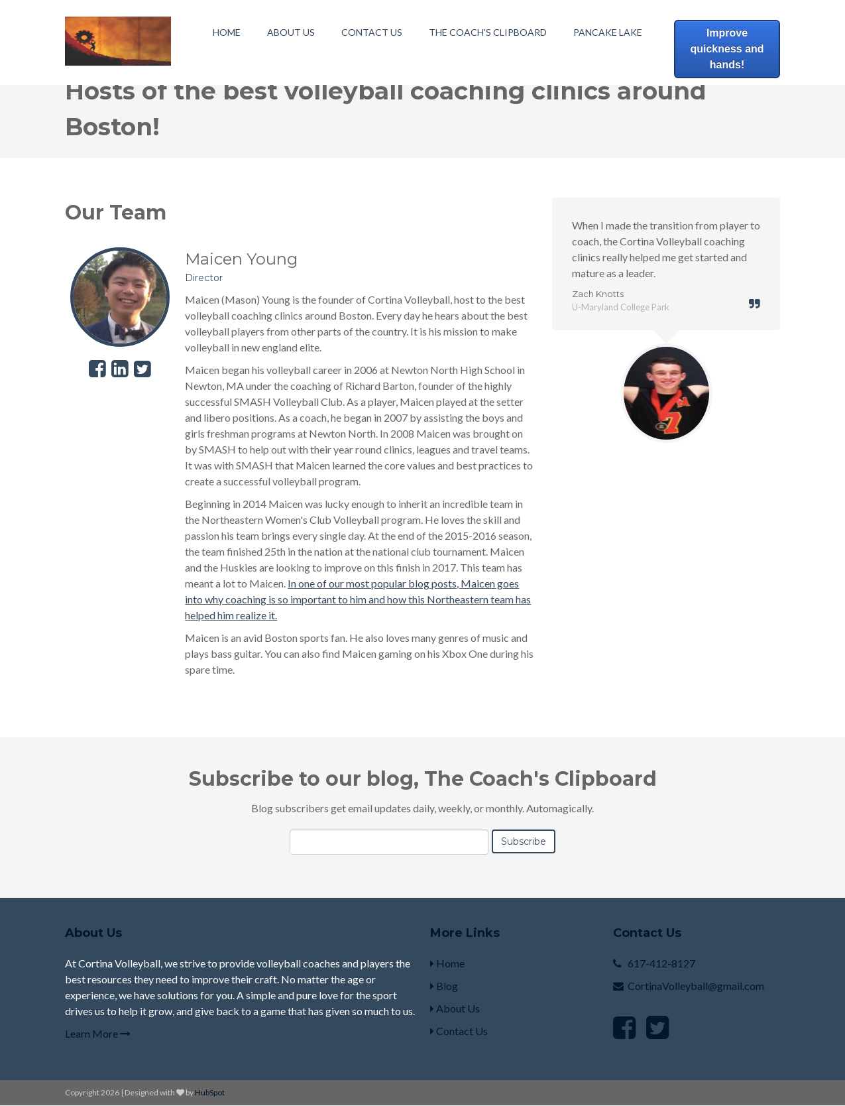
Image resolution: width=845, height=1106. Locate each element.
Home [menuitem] (227, 32)
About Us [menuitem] (291, 32)
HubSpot (210, 1092)
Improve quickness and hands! (726, 48)
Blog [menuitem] (444, 985)
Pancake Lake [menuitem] (607, 32)
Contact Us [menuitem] (371, 32)
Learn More (98, 1033)
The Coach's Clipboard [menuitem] (488, 32)
